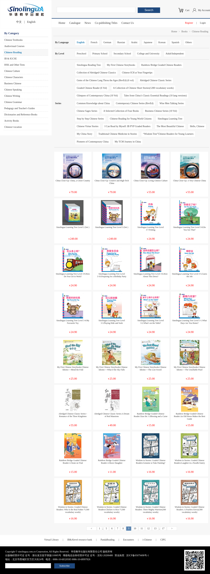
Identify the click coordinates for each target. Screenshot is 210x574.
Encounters (128, 539)
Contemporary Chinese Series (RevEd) (134, 103)
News (88, 22)
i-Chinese (147, 539)
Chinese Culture (12, 71)
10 (135, 528)
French (94, 42)
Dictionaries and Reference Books (20, 114)
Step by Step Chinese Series (90, 118)
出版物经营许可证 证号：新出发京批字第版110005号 (33, 555)
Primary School (100, 53)
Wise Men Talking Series (172, 103)
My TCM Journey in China (128, 141)
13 (155, 528)
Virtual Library (51, 539)
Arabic (134, 42)
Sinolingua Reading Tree (89, 65)
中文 (19, 21)
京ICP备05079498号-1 (137, 555)
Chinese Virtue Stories (87, 126)
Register (189, 23)
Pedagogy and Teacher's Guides (19, 108)
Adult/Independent (175, 53)
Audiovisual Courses (14, 46)
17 (163, 528)
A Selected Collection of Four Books (121, 111)
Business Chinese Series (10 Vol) (161, 111)
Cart (187, 10)
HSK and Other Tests (14, 65)
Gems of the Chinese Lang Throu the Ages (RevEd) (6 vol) (105, 80)
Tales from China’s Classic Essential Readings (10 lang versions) (155, 95)
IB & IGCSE (10, 58)
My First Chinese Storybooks (121, 65)
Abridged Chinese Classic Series (155, 80)
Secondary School (122, 53)
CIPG (163, 539)
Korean (161, 42)
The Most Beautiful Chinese (170, 126)
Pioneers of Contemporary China (93, 141)
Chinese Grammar (13, 102)
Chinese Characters (13, 77)
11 (141, 528)
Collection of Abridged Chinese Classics (96, 72)
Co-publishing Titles (106, 22)
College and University (148, 53)
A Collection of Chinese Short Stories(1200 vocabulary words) (143, 88)
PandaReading (107, 539)
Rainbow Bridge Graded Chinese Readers (161, 65)
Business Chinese (12, 83)
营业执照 (119, 555)
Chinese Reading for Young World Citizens (131, 118)
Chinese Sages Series (87, 111)
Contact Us (128, 22)
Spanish (175, 42)
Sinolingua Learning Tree (170, 118)
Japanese (148, 42)
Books (184, 31)
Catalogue (75, 22)
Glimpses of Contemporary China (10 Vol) (97, 95)
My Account (204, 10)
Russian (121, 42)
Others (188, 42)
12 (148, 528)
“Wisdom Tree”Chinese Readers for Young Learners (168, 134)
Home (62, 22)
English (31, 21)
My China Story (84, 134)
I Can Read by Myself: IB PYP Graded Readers (127, 126)
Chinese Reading (13, 52)
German (107, 42)
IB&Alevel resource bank (79, 539)
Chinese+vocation (13, 127)
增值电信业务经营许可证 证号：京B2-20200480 (88, 555)
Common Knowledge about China (93, 103)
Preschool (81, 53)
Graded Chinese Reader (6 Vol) (92, 88)
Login (203, 23)
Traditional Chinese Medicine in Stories (117, 134)
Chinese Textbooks (13, 40)
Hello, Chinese (197, 126)
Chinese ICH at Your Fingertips (137, 72)
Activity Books (11, 120)
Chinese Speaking (13, 89)
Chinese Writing (12, 96)
